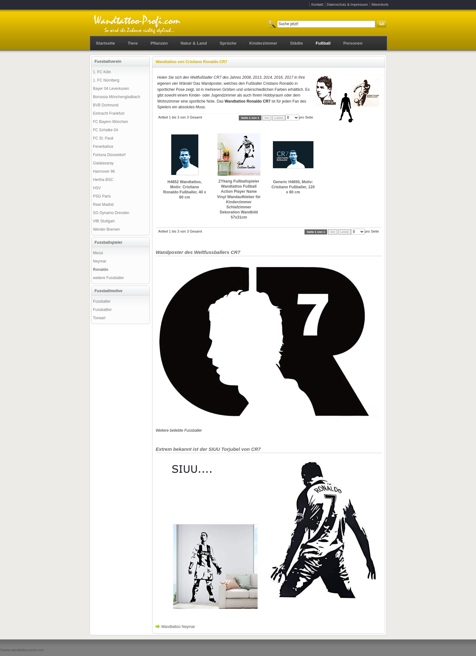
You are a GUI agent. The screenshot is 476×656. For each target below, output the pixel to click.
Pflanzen (159, 43)
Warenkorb (379, 4)
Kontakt (317, 4)
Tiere (133, 43)
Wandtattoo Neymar (178, 626)
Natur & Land (193, 43)
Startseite (105, 43)
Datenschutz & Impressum (347, 4)
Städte (296, 43)
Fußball (323, 43)
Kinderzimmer (263, 43)
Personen (352, 43)
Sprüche (228, 43)
